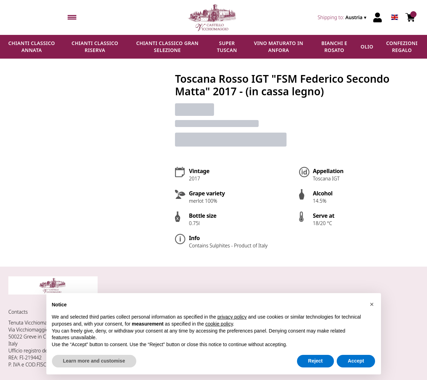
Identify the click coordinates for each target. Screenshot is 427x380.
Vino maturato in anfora (278, 46)
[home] (213, 17)
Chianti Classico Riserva (94, 46)
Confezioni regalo (402, 46)
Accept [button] (356, 361)
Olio (367, 46)
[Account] (377, 17)
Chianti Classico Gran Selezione (167, 46)
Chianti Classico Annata (31, 46)
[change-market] (342, 17)
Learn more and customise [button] (94, 361)
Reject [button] (315, 361)
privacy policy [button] (232, 317)
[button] (372, 304)
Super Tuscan (227, 46)
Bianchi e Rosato (334, 46)
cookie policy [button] (219, 324)
